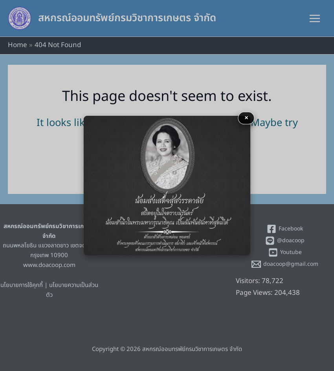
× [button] (246, 117)
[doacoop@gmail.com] (285, 264)
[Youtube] (285, 252)
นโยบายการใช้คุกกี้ (21, 285)
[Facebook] (285, 229)
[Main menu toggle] (315, 18)
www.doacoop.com (49, 265)
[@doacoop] (285, 240)
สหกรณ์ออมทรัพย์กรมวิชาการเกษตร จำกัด (127, 18)
